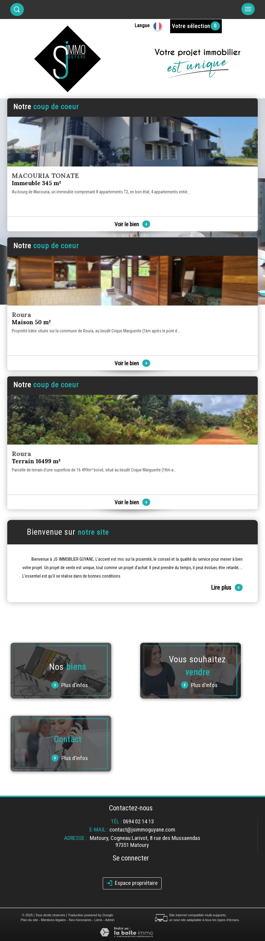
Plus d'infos (69, 685)
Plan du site (29, 920)
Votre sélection (191, 26)
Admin (110, 920)
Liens (98, 920)
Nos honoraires (80, 920)
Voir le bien (132, 224)
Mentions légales (53, 920)
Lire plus (227, 587)
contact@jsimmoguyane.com (142, 829)
